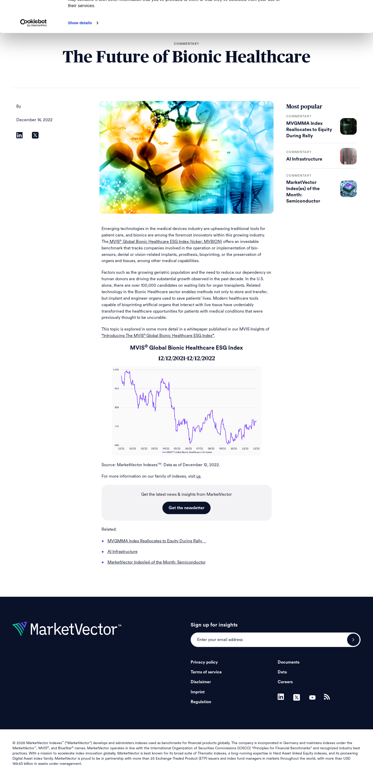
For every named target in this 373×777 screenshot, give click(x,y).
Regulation (201, 702)
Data (282, 672)
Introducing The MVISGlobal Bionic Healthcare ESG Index (157, 335)
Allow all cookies (330, 13)
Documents (288, 662)
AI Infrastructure (304, 159)
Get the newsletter (186, 508)
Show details (80, 54)
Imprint (198, 692)
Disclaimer (201, 682)
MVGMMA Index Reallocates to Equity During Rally (309, 129)
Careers (285, 682)
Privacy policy (204, 662)
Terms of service (206, 672)
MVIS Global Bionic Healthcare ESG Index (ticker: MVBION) (165, 241)
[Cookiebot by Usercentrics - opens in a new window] (33, 55)
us (198, 476)
